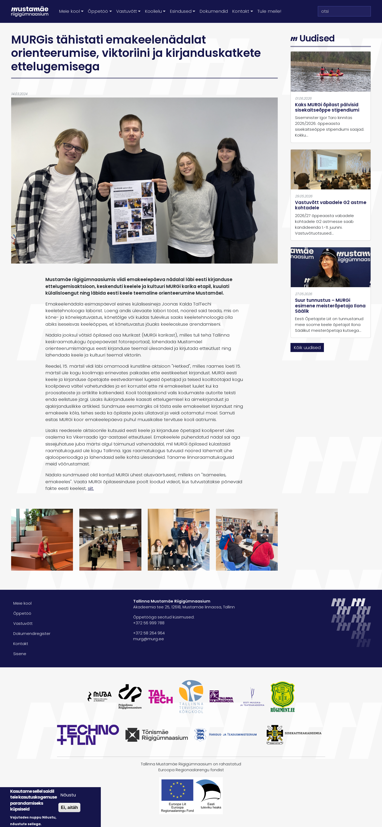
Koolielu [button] (153, 11)
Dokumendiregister (31, 633)
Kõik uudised (307, 347)
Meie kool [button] (69, 11)
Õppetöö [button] (98, 11)
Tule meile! (269, 11)
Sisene (19, 653)
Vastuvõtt (23, 623)
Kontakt (20, 643)
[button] (42, 539)
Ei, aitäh (69, 807)
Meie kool (22, 603)
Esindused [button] (181, 11)
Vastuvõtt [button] (126, 11)
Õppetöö (22, 613)
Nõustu (68, 795)
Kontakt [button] (240, 11)
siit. (91, 488)
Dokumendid (213, 11)
